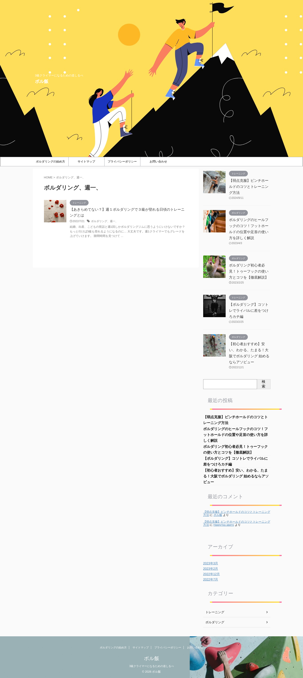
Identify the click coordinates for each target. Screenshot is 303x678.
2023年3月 (210, 563)
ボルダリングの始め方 (50, 161)
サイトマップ (86, 161)
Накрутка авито (224, 524)
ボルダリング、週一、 (104, 221)
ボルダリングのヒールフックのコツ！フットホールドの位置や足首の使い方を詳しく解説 (235, 434)
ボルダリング (214, 622)
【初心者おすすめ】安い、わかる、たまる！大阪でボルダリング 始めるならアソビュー (236, 476)
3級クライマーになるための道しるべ (151, 666)
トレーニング (214, 612)
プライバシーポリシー (122, 161)
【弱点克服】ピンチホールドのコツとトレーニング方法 (248, 187)
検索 (263, 384)
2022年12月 (211, 574)
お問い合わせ (158, 161)
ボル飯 (41, 81)
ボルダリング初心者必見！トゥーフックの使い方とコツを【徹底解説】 (248, 271)
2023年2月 (210, 568)
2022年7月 (210, 579)
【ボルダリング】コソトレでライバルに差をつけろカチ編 (248, 310)
